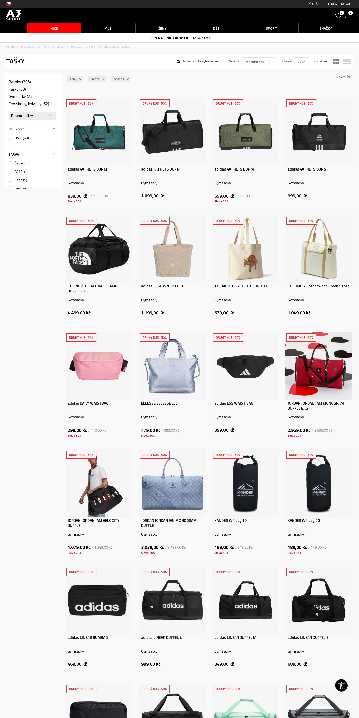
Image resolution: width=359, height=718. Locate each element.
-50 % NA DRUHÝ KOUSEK (168, 37)
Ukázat (287, 61)
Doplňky (90, 46)
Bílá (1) (20, 171)
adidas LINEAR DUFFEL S (308, 637)
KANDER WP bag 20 (304, 520)
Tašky (17, 89)
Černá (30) (22, 163)
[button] (295, 15)
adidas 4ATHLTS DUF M (87, 169)
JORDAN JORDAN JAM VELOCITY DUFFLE (93, 523)
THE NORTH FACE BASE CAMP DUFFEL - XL (92, 289)
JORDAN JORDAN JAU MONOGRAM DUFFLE (169, 523)
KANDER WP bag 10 (230, 520)
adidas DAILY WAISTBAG (88, 403)
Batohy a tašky (108, 46)
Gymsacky (21, 96)
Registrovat (340, 3)
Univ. (22, 138)
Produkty (75, 46)
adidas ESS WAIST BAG (233, 403)
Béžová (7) (23, 188)
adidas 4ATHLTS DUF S (307, 169)
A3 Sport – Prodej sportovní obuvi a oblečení (36, 46)
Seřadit (234, 61)
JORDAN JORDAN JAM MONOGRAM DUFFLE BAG (316, 406)
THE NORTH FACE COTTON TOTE (242, 286)
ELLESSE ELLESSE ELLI (160, 403)
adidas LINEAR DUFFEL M (235, 637)
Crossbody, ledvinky (29, 103)
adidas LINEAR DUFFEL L (161, 637)
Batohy (20, 81)
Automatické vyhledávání (201, 61)
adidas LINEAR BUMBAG (88, 637)
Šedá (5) (21, 180)
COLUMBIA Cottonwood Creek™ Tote (318, 286)
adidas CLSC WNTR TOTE (162, 286)
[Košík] (349, 15)
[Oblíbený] (339, 15)
